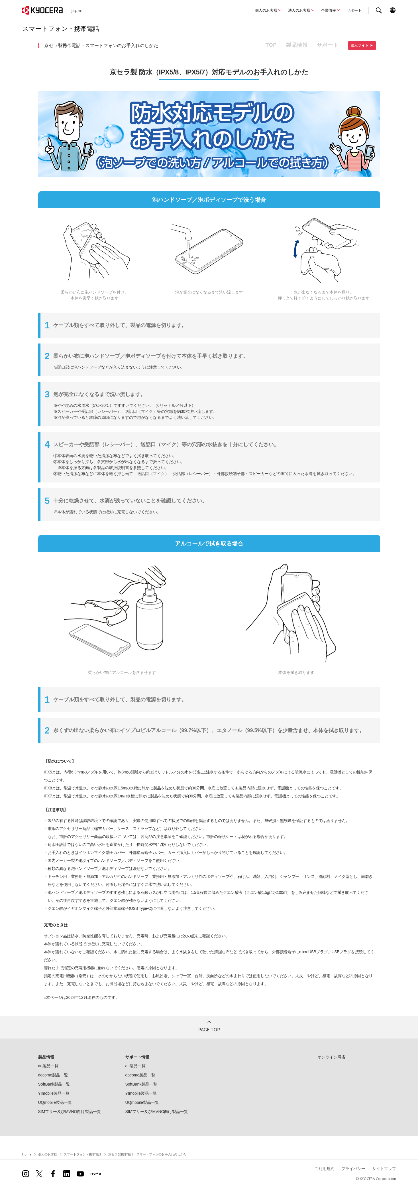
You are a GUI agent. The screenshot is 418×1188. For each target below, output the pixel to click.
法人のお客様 (299, 10)
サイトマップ (384, 1168)
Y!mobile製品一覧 (54, 1093)
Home (26, 1154)
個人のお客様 (266, 10)
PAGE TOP (209, 1030)
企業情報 (328, 10)
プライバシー (353, 1168)
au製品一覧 (48, 1066)
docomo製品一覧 (53, 1075)
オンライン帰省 (331, 1057)
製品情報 (296, 45)
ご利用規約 (325, 1168)
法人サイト (362, 45)
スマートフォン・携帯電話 (82, 1154)
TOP (271, 45)
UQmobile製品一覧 (55, 1102)
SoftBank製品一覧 (54, 1084)
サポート (354, 10)
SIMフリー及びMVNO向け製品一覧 (69, 1111)
